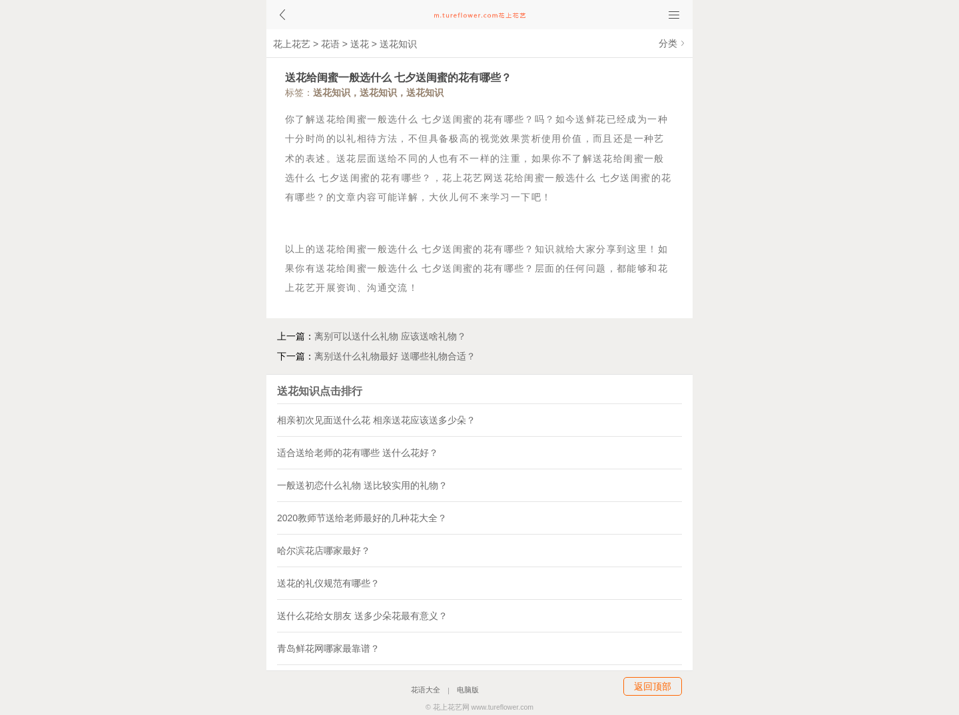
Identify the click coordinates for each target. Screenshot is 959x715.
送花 (359, 44)
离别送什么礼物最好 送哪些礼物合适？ (395, 356)
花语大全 (425, 690)
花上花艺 (291, 44)
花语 (330, 44)
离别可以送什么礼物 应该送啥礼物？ (390, 336)
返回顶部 (652, 686)
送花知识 (398, 44)
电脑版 (468, 690)
